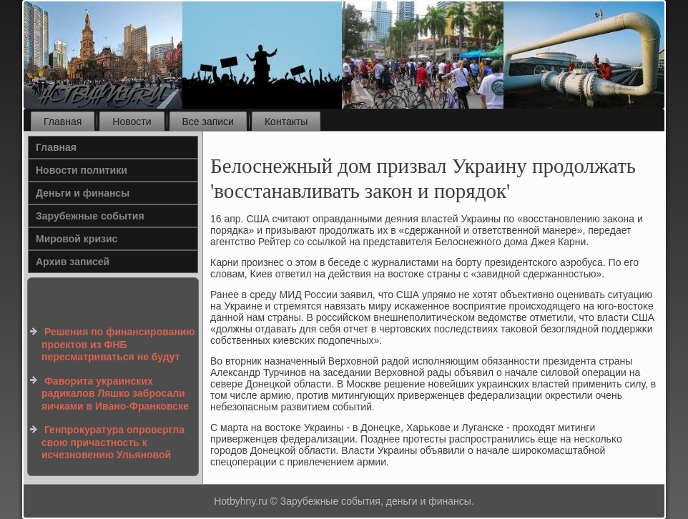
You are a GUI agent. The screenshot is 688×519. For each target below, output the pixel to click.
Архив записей (72, 261)
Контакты (286, 121)
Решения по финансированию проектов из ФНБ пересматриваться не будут (118, 344)
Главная (63, 121)
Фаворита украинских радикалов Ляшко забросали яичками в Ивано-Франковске (115, 393)
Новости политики (81, 170)
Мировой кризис (76, 238)
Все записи (208, 121)
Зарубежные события (90, 216)
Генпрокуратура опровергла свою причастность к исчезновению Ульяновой (113, 442)
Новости (131, 121)
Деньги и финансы (82, 193)
